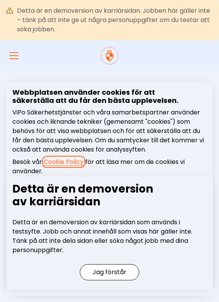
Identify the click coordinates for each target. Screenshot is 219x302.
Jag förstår (109, 272)
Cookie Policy (64, 161)
